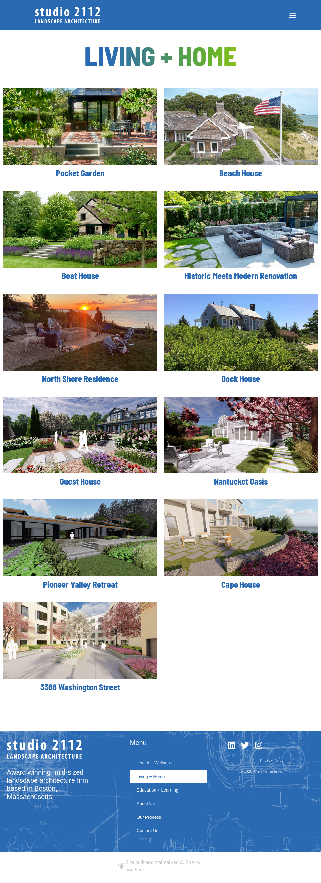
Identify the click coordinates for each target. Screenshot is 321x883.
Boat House (80, 276)
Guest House (80, 481)
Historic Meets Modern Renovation (241, 276)
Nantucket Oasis (241, 481)
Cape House (240, 584)
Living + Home (151, 776)
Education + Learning (157, 790)
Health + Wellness (154, 762)
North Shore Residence (80, 379)
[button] (292, 15)
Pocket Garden (80, 173)
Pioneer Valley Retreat (80, 584)
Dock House (240, 379)
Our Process (149, 817)
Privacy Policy (271, 760)
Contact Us (147, 830)
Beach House (240, 173)
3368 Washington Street (80, 687)
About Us (146, 803)
